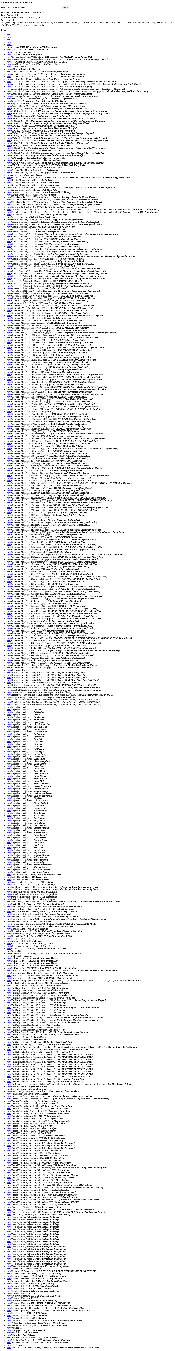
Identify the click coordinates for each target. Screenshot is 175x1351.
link (12, 20)
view (9, 35)
